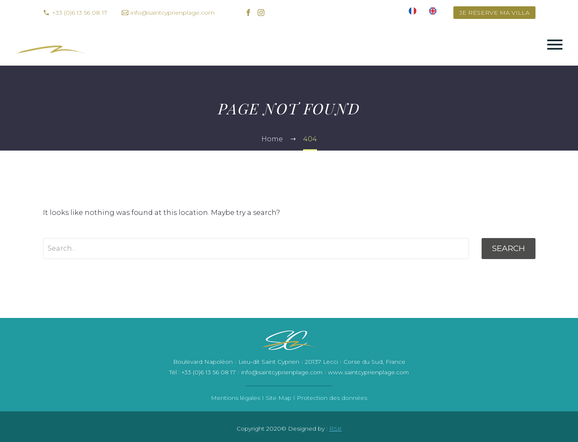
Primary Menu (554, 45)
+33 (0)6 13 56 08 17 (79, 12)
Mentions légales (235, 397)
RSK (335, 428)
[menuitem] (412, 12)
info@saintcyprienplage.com (173, 12)
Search (508, 248)
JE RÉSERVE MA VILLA (494, 12)
